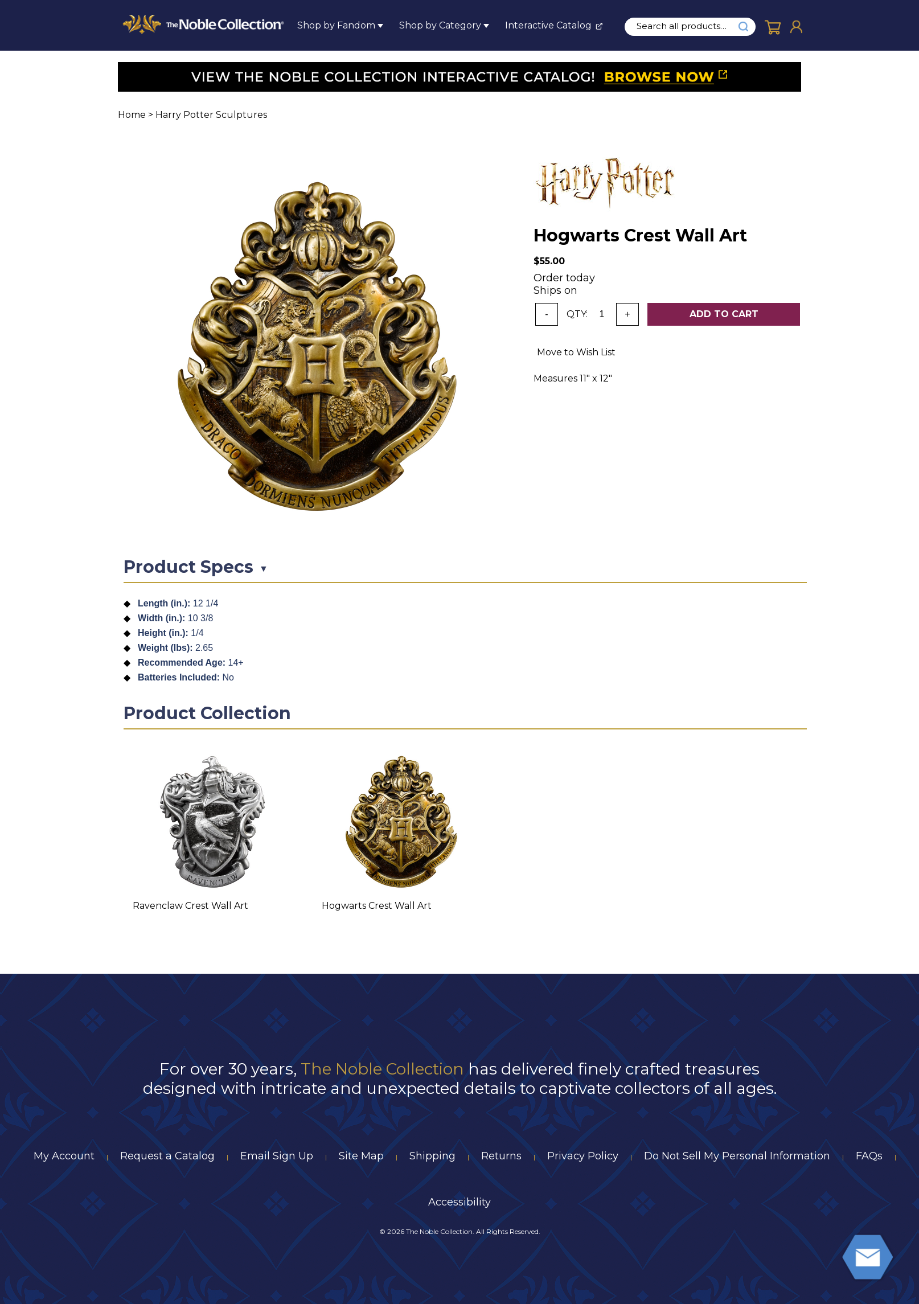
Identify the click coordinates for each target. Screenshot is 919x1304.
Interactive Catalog (548, 25)
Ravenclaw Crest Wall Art (190, 905)
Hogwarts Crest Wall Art (377, 905)
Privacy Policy (582, 1156)
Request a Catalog (167, 1156)
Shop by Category (440, 25)
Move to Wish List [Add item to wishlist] (576, 352)
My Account (64, 1156)
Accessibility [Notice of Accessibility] (459, 1202)
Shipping (432, 1156)
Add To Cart (724, 314)
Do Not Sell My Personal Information (737, 1156)
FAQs (869, 1156)
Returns (501, 1156)
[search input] (687, 26)
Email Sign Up (276, 1156)
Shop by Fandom (336, 25)
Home (132, 114)
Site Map (361, 1156)
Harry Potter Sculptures (211, 114)
